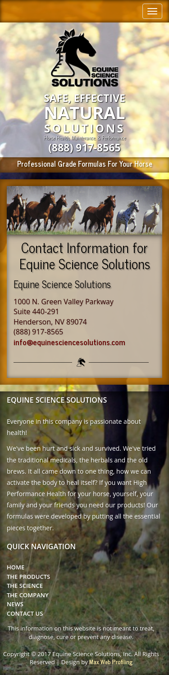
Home (15, 567)
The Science (25, 586)
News (15, 604)
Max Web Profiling (110, 661)
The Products (28, 577)
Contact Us (25, 613)
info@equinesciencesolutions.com (69, 342)
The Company (28, 595)
